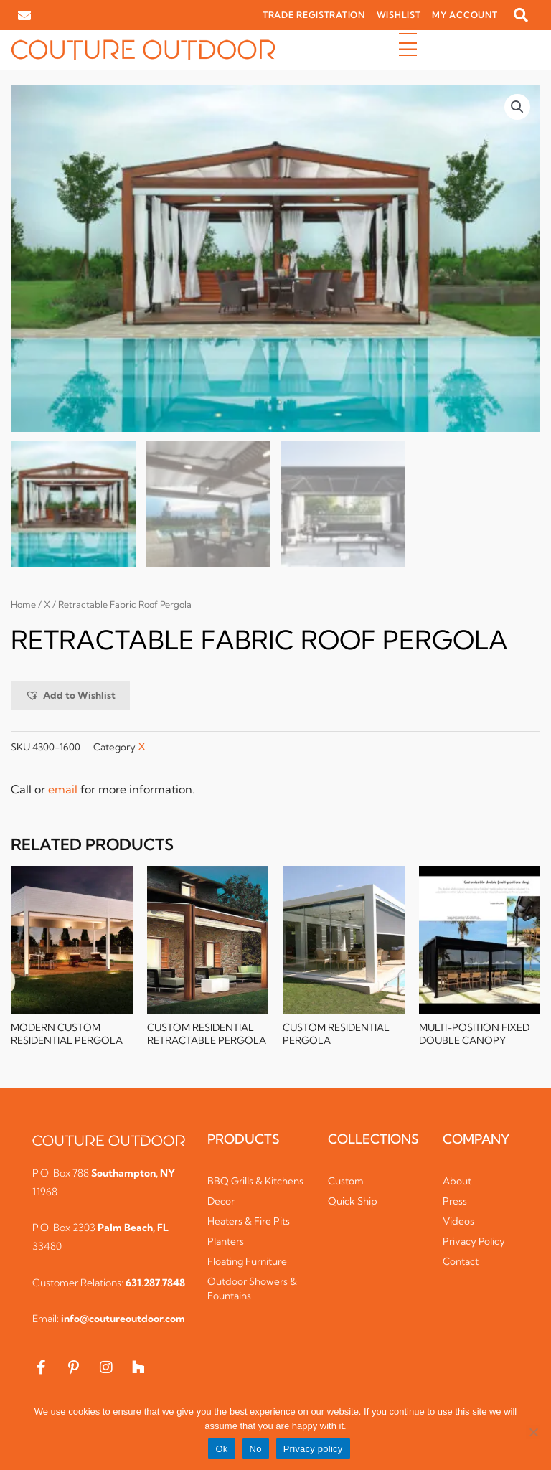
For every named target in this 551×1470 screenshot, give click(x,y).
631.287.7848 (155, 1284)
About (457, 1182)
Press (455, 1202)
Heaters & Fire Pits (248, 1222)
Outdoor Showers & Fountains (252, 1290)
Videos (458, 1222)
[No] (533, 1432)
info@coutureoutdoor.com (123, 1320)
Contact (461, 1262)
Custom (346, 1182)
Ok (221, 1448)
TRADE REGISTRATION (314, 14)
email (62, 790)
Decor (221, 1202)
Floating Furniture (247, 1262)
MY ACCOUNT (464, 14)
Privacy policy (313, 1448)
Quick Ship (352, 1202)
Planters (225, 1242)
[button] (521, 15)
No (256, 1448)
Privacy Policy (474, 1242)
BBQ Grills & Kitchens (255, 1182)
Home (23, 605)
